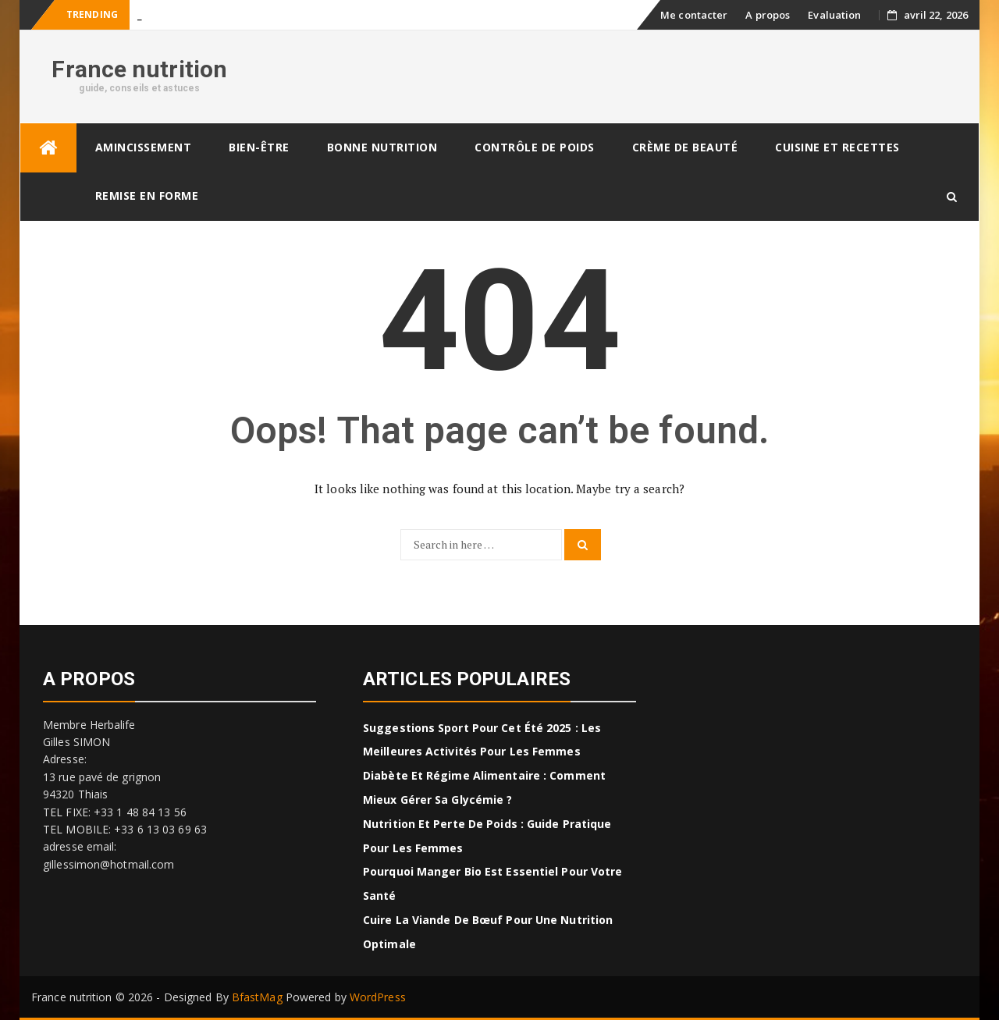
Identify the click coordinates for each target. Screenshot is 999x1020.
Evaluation (834, 15)
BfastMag (257, 997)
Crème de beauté (685, 147)
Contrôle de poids (535, 147)
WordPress (378, 997)
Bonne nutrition (382, 147)
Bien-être (259, 147)
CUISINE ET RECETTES (837, 147)
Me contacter (693, 15)
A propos (767, 15)
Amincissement (143, 147)
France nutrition (139, 69)
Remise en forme (147, 195)
